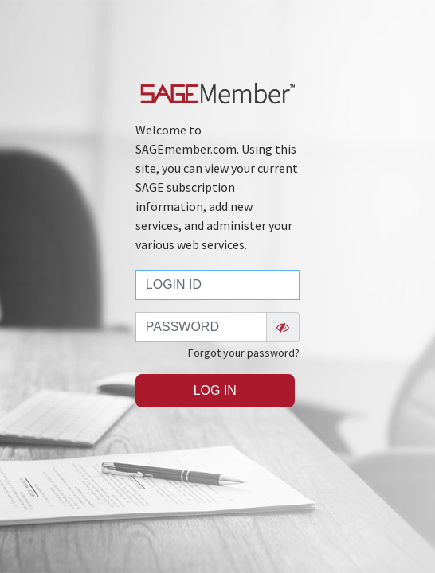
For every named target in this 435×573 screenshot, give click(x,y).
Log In (215, 390)
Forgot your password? (244, 352)
